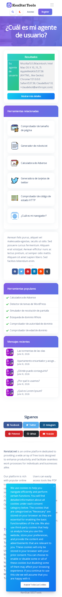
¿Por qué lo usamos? (28, 381)
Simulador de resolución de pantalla (29, 310)
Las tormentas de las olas (31, 350)
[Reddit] (41, 271)
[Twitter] (21, 271)
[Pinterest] (28, 271)
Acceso (30, 11)
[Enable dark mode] (20, 12)
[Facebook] (15, 271)
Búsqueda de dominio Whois (25, 317)
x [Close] (54, 485)
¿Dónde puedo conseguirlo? (32, 371)
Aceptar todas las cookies (35, 584)
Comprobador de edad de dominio (28, 330)
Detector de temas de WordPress (28, 304)
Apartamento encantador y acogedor (36, 361)
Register (45, 11)
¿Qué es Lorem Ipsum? (29, 391)
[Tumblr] (47, 271)
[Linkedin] (34, 271)
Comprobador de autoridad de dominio (31, 323)
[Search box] (13, 12)
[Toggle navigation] (52, 5)
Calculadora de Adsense (23, 297)
